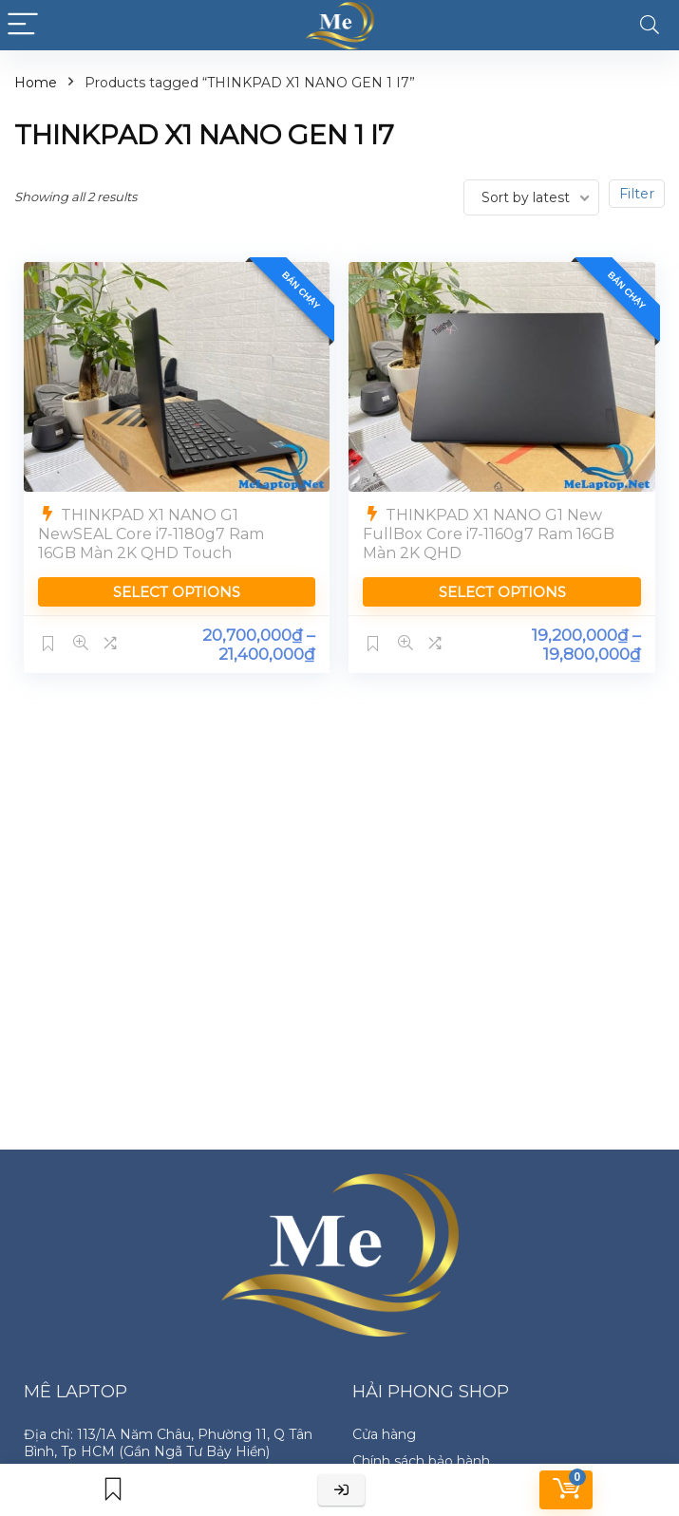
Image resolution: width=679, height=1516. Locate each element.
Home (35, 82)
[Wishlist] (113, 1490)
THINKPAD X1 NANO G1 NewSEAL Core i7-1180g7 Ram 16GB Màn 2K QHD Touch (151, 533)
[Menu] (23, 25)
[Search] (649, 25)
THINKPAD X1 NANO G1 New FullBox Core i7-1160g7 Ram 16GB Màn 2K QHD (489, 533)
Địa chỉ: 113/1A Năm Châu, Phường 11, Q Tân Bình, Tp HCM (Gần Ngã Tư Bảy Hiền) (168, 1443)
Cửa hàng (384, 1434)
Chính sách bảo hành (421, 1460)
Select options (176, 591)
